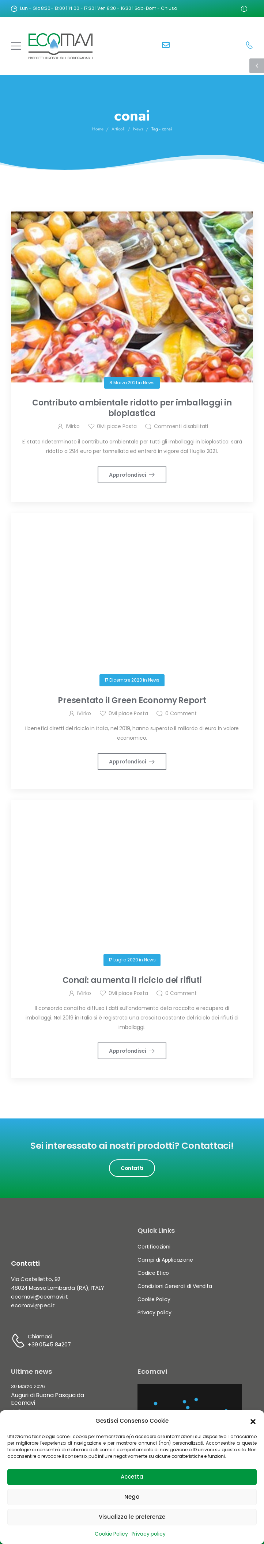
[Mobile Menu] (16, 46)
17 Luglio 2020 (123, 960)
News (148, 383)
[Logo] (61, 46)
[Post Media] (132, 296)
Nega (132, 1497)
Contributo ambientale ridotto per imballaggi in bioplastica (132, 408)
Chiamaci (40, 1336)
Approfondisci (128, 475)
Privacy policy (149, 1533)
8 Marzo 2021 (123, 383)
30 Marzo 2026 (28, 1387)
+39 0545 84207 (49, 1344)
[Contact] (166, 45)
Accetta (132, 1476)
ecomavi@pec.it (33, 1305)
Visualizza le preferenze (132, 1517)
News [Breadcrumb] (138, 129)
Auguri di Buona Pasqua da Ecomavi (47, 1399)
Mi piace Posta (116, 426)
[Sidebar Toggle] (256, 65)
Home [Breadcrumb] (97, 129)
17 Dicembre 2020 (123, 680)
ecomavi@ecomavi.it (39, 1296)
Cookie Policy (111, 1533)
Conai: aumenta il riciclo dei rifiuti (132, 980)
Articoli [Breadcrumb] (118, 129)
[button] (253, 1421)
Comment (181, 713)
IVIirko (73, 426)
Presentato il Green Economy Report (132, 700)
